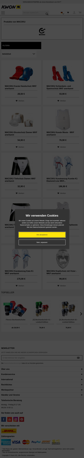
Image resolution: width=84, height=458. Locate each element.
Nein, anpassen (42, 242)
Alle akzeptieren (42, 235)
